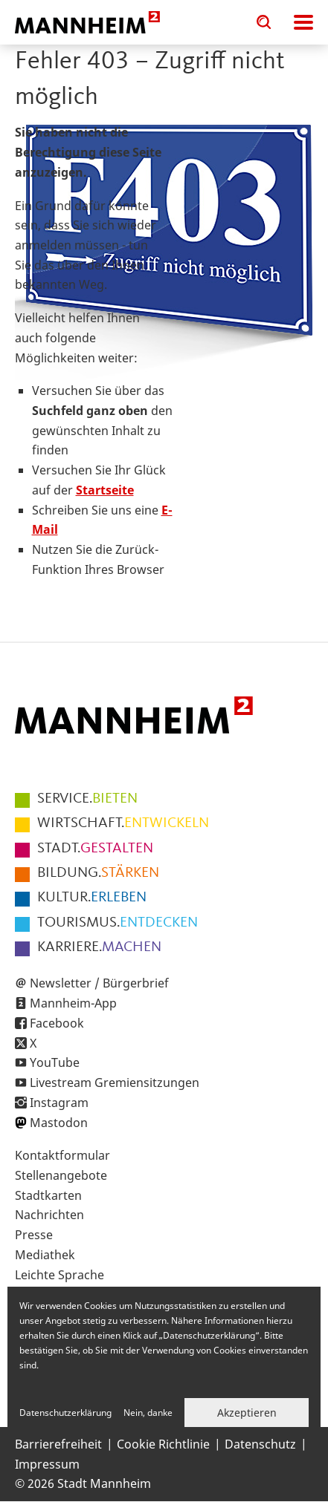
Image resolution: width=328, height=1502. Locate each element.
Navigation (303, 22)
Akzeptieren (247, 1412)
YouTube (55, 1062)
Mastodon (59, 1122)
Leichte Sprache (59, 1275)
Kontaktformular (62, 1155)
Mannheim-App (73, 1003)
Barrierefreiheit (58, 1444)
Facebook (57, 1023)
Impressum (47, 1464)
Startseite (105, 490)
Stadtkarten (48, 1195)
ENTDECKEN (117, 922)
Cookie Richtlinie (163, 1444)
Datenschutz (260, 1444)
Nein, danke (148, 1412)
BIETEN (87, 798)
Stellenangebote (61, 1175)
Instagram (59, 1102)
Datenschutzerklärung (65, 1412)
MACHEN (99, 947)
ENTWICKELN (123, 823)
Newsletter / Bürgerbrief (99, 983)
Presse (34, 1235)
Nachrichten (49, 1215)
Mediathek (45, 1255)
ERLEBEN (92, 897)
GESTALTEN (95, 848)
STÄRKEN (98, 873)
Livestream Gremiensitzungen (114, 1082)
